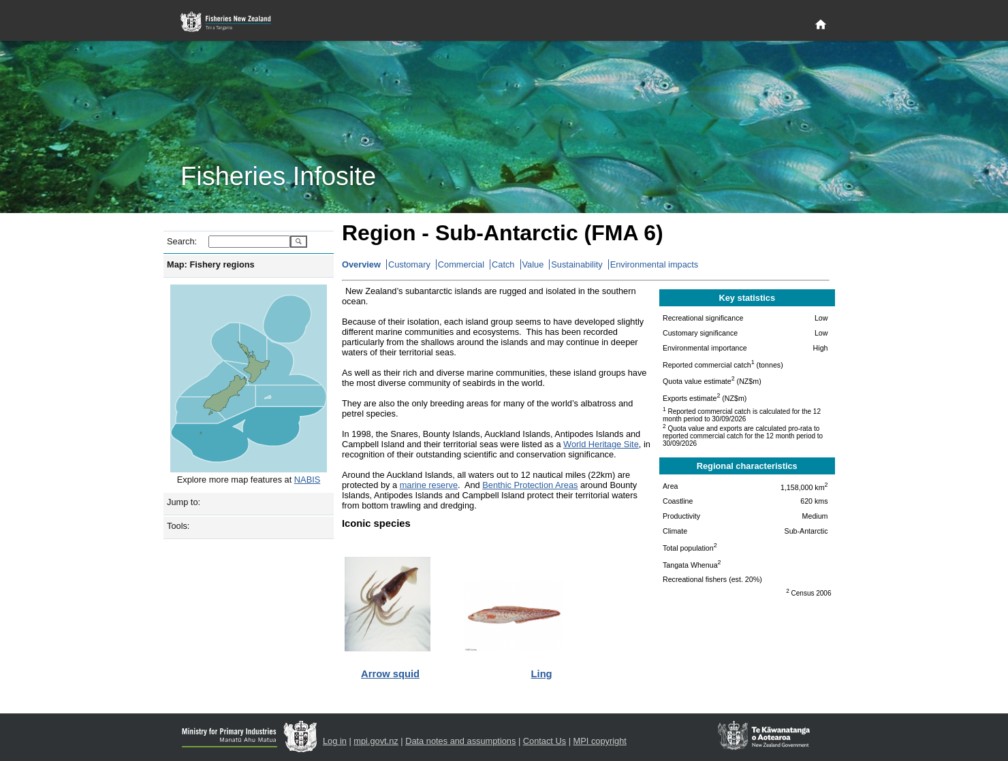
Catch (503, 264)
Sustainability (576, 264)
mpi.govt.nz (375, 741)
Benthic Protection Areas (530, 485)
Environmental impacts (654, 264)
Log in (335, 741)
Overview (361, 264)
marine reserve (429, 485)
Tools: (178, 526)
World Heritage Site (601, 444)
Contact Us (544, 741)
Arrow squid (390, 673)
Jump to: (183, 502)
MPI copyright (600, 741)
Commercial (461, 264)
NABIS (307, 479)
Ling (541, 673)
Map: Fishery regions (211, 264)
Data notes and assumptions (460, 741)
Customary (409, 264)
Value (533, 264)
